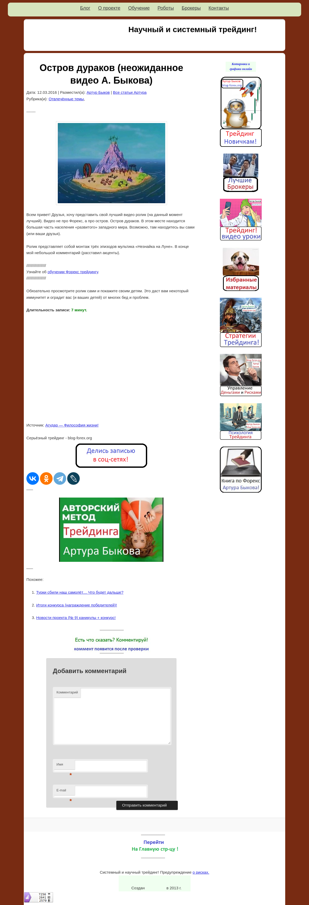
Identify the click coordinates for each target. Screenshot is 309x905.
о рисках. (201, 872)
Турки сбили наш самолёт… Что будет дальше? (80, 592)
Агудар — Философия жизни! (71, 425)
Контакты (219, 8)
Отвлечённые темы (66, 99)
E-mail (64, 791)
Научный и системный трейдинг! (192, 29)
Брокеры (191, 8)
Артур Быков (98, 92)
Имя (64, 765)
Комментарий (67, 692)
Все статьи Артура (130, 92)
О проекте (109, 8)
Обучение (139, 8)
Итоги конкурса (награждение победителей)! (76, 605)
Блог (85, 8)
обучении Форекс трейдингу (73, 272)
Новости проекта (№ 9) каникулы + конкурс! (76, 617)
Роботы (166, 8)
